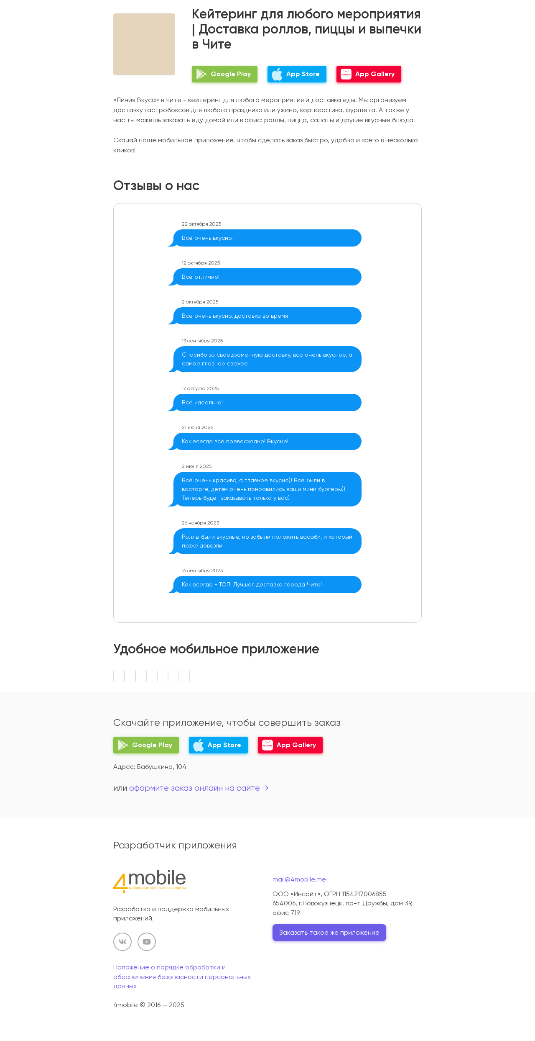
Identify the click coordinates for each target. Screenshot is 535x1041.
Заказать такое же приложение (329, 932)
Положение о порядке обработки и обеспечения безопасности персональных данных (182, 976)
